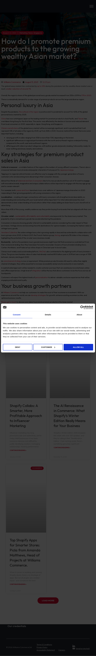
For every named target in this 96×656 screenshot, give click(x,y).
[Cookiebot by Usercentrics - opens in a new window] (82, 307)
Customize (48, 347)
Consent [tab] (16, 315)
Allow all (78, 347)
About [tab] (79, 315)
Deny (17, 347)
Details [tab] (48, 315)
